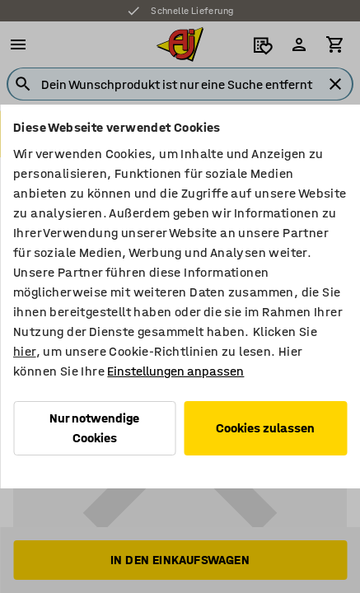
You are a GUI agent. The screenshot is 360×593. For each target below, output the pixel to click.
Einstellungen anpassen (175, 371)
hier (24, 351)
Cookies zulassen (265, 428)
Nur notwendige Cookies (94, 428)
